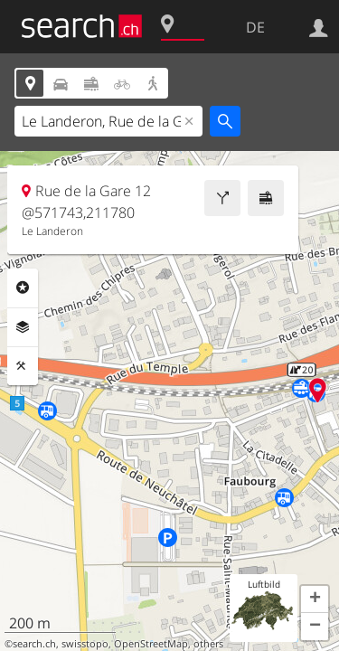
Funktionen (22, 366)
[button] (314, 599)
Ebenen (22, 327)
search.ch (34, 643)
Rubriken (22, 288)
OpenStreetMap (151, 643)
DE (255, 27)
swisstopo (84, 643)
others (208, 643)
